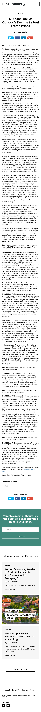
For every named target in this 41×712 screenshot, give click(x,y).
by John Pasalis (11, 581)
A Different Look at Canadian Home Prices (20, 78)
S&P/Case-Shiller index (14, 298)
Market (20, 13)
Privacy (33, 690)
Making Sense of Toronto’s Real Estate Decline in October (20, 63)
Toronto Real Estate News (21, 45)
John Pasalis (22, 32)
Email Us (17, 690)
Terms (26, 690)
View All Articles (20, 669)
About (8, 690)
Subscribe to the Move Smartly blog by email (16, 475)
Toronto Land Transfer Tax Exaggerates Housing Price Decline (20, 61)
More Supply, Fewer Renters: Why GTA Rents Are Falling (19, 636)
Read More (10, 589)
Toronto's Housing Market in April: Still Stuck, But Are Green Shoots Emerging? (20, 574)
